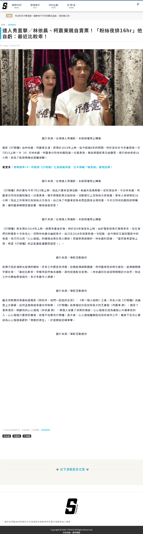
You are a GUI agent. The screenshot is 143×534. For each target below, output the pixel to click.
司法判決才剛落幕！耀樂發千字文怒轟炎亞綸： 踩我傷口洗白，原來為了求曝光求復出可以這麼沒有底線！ (43, 15)
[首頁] (71, 506)
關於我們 (9, 521)
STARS (71, 6)
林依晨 (7, 436)
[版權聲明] (45, 429)
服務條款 (46, 521)
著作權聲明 (56, 521)
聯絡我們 (18, 521)
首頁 (3, 24)
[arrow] (5, 6)
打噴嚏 (27, 436)
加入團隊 (66, 521)
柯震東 (17, 436)
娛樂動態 (12, 24)
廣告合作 (26, 521)
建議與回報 (36, 521)
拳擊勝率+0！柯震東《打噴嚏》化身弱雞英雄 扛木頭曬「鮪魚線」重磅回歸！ (63, 167)
